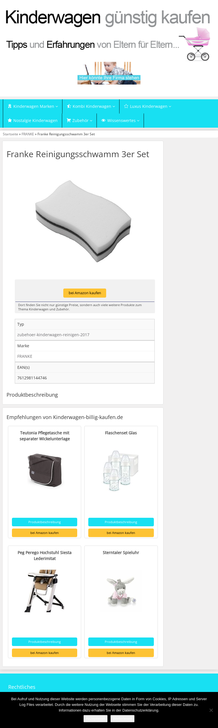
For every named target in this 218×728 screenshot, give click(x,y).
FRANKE (28, 134)
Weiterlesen (122, 718)
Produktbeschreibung (44, 522)
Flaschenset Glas (121, 432)
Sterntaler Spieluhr (121, 552)
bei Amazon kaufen (85, 293)
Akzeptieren (95, 718)
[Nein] (211, 710)
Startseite (10, 134)
